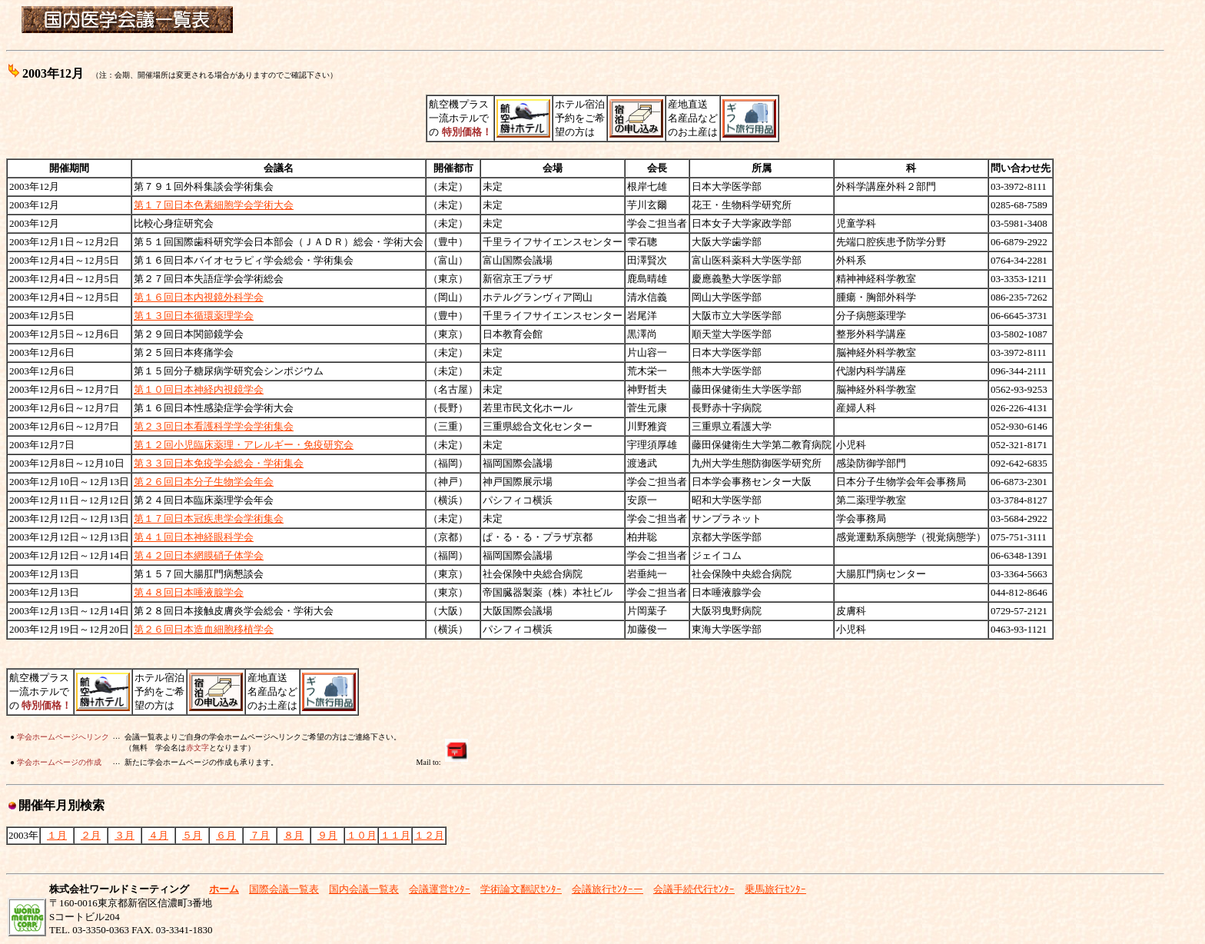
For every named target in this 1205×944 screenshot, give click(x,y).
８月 (294, 835)
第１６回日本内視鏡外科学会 (199, 297)
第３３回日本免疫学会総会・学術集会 (219, 463)
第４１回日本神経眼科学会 (194, 537)
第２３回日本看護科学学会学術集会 (214, 426)
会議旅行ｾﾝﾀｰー (607, 889)
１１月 (395, 835)
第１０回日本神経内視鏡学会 (199, 389)
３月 (124, 835)
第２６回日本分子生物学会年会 (204, 481)
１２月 (429, 835)
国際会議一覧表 (284, 889)
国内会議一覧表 (364, 889)
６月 (226, 835)
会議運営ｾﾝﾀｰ (439, 889)
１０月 (362, 835)
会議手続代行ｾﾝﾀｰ (694, 889)
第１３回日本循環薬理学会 (194, 315)
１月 (57, 835)
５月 (192, 835)
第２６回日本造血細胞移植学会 (204, 629)
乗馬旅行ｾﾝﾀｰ (775, 889)
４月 (158, 835)
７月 (260, 835)
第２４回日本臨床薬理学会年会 (204, 500)
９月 (327, 835)
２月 (91, 835)
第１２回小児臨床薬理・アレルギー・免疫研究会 (244, 444)
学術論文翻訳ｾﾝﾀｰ (521, 889)
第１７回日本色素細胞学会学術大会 (214, 205)
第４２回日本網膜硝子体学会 (199, 555)
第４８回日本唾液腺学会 (189, 592)
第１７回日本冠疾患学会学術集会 (209, 518)
